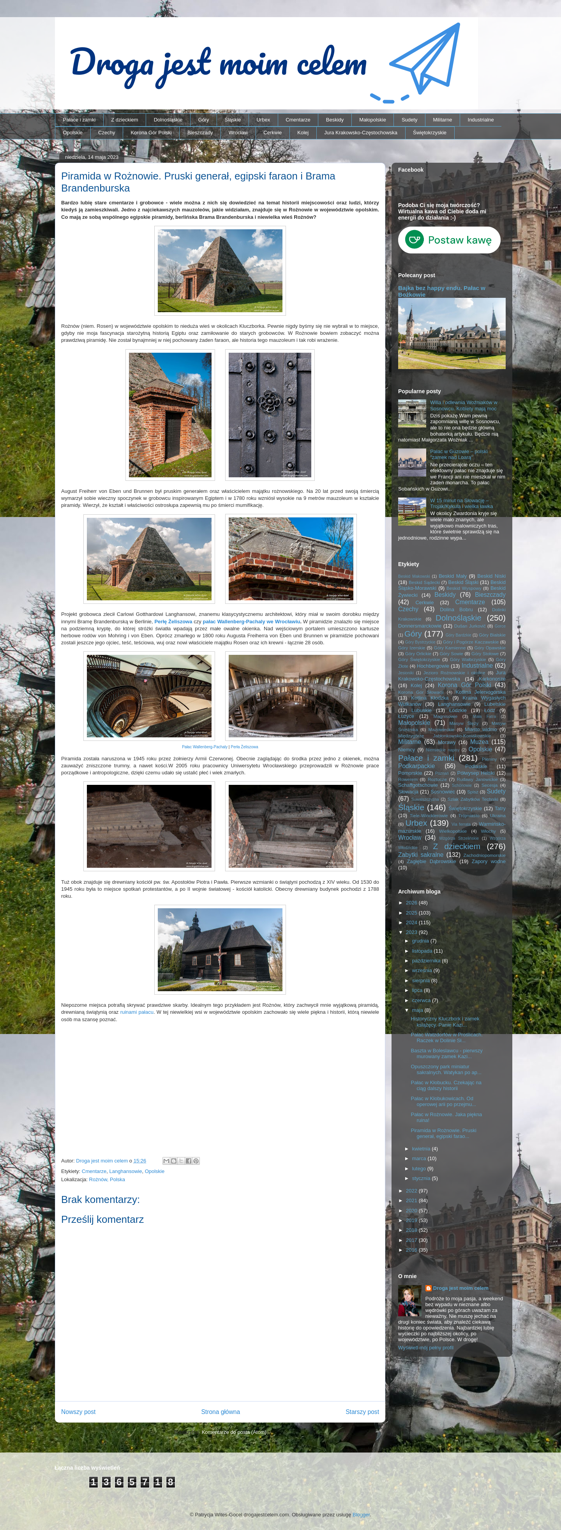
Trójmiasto (469, 815)
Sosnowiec (442, 792)
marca (420, 1158)
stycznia (422, 1178)
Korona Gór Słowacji (421, 692)
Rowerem (408, 779)
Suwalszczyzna (425, 799)
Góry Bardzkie (458, 635)
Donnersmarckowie (419, 626)
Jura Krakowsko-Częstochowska (360, 132)
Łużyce (406, 716)
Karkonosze (492, 679)
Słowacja (408, 792)
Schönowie (462, 785)
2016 (412, 1250)
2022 (412, 1191)
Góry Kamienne (450, 647)
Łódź (489, 710)
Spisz (472, 791)
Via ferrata (461, 824)
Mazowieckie (441, 729)
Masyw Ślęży (464, 723)
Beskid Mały (453, 576)
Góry (203, 120)
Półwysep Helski (476, 773)
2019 (412, 1220)
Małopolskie (372, 120)
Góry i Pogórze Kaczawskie (471, 641)
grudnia (421, 941)
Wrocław (238, 132)
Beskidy (335, 120)
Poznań (442, 773)
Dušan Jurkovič (470, 625)
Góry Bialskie (492, 634)
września (423, 970)
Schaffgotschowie (418, 785)
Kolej (303, 132)
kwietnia (422, 1149)
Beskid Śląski (463, 582)
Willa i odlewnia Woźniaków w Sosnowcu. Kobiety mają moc (463, 405)
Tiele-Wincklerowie (429, 815)
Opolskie (73, 132)
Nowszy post (78, 1412)
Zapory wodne (489, 861)
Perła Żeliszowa (244, 747)
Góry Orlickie (418, 653)
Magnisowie (445, 716)
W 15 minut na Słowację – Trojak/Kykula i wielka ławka (461, 504)
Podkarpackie (416, 766)
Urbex (263, 120)
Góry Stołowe (485, 653)
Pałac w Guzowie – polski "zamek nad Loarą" (458, 454)
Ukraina (498, 815)
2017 (412, 1240)
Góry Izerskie (411, 647)
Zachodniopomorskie (485, 855)
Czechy (106, 132)
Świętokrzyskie (429, 132)
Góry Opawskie (490, 647)
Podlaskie (476, 766)
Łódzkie (458, 710)
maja (418, 1010)
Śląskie (233, 120)
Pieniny (489, 758)
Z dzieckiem (124, 120)
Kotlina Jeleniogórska (480, 692)
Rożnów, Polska (107, 1179)
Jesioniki (406, 673)
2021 (412, 1200)
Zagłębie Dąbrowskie (431, 861)
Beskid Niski (491, 576)
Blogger (361, 1515)
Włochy (488, 831)
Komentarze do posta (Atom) (234, 1432)
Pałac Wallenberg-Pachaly (205, 747)
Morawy (447, 742)
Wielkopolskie (453, 831)
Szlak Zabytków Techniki (472, 799)
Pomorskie (410, 773)
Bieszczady (200, 132)
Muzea (479, 742)
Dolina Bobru (456, 609)
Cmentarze (298, 120)
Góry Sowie (451, 653)
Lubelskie (495, 704)
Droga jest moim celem (461, 1288)
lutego (419, 1168)
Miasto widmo (481, 729)
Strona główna (220, 1412)
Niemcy (406, 750)
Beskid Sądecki (424, 582)
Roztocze (437, 779)
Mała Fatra (484, 716)
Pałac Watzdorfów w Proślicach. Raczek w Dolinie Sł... (446, 1038)
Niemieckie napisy (442, 750)
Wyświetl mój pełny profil (425, 1348)
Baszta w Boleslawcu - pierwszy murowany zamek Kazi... (446, 1054)
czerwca (422, 1000)
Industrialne (481, 120)
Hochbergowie (433, 666)
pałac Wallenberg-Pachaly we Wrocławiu (251, 621)
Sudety (409, 120)
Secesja (490, 785)
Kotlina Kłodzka (429, 698)
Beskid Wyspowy (464, 588)
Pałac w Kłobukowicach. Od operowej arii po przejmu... (443, 1102)
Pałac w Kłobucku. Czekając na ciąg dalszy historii (446, 1086)
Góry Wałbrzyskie (468, 659)
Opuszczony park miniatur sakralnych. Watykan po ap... (446, 1070)
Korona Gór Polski (151, 132)
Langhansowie (125, 1171)
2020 (412, 1210)
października (427, 961)
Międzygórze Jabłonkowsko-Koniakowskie (444, 735)
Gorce (500, 626)
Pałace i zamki (79, 120)
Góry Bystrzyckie (420, 642)
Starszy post (362, 1412)
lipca (418, 990)
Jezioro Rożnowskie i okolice (454, 672)
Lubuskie (421, 710)
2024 (412, 922)
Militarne (442, 120)
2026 (412, 903)
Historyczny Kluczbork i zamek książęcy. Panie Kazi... (445, 1022)
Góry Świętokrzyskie (419, 659)
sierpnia (421, 980)
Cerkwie (272, 132)
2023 (412, 932)
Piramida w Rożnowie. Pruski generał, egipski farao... (443, 1133)
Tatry (500, 808)
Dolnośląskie (168, 120)
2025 (412, 913)
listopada (423, 951)
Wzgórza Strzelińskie (459, 838)
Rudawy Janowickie (477, 779)
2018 (412, 1230)
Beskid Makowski (414, 576)
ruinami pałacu (136, 1012)
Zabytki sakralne (421, 854)
